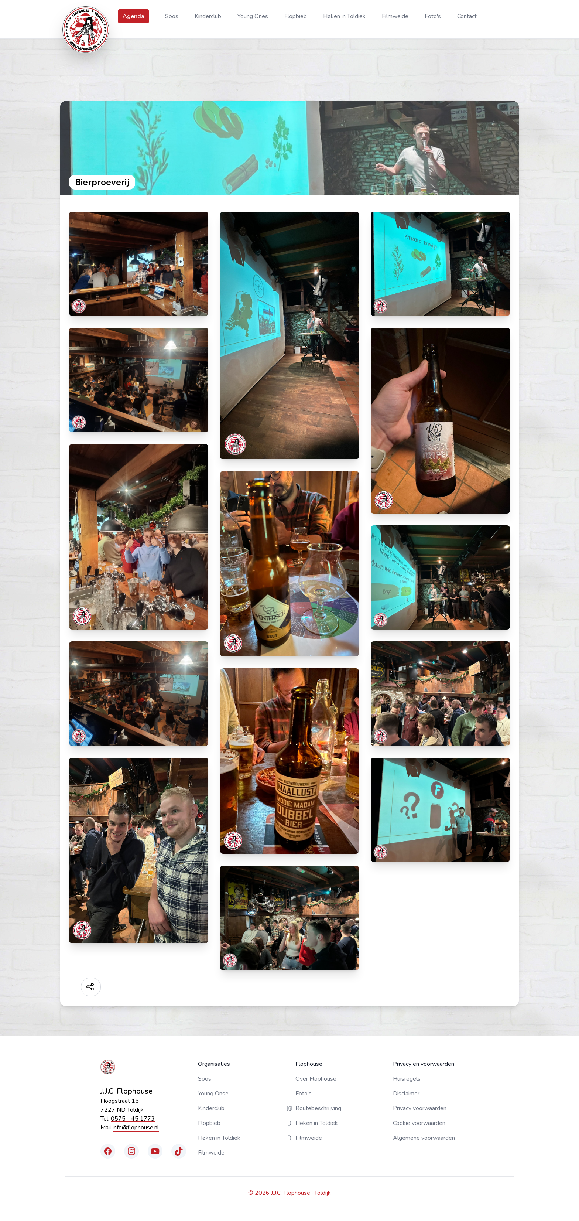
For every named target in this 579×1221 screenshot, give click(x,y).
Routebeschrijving (318, 1108)
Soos (171, 16)
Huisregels (407, 1079)
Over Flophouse (315, 1079)
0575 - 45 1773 (133, 1119)
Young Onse (213, 1093)
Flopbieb (295, 16)
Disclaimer (406, 1093)
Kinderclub (208, 16)
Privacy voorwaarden (419, 1108)
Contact (467, 16)
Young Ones (252, 16)
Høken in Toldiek (344, 16)
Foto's (433, 16)
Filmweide (395, 16)
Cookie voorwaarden (419, 1123)
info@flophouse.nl (136, 1127)
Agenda (133, 16)
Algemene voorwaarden (424, 1138)
